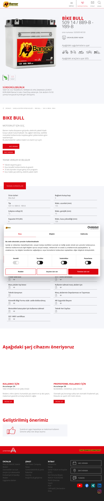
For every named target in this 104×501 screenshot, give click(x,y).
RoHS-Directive (53, 480)
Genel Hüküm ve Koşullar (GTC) (57, 471)
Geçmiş (28, 475)
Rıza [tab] (20, 234)
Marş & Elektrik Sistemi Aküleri (23, 108)
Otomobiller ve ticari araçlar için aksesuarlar (11, 471)
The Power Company (33, 464)
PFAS (50, 491)
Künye (50, 467)
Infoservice (52, 464)
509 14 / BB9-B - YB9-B (49, 108)
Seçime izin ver (52, 272)
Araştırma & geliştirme (33, 478)
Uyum (50, 483)
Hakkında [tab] (84, 234)
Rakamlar (28, 472)
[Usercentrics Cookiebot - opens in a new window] (89, 227)
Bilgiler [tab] (52, 234)
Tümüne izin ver (83, 272)
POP (49, 486)
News (27, 467)
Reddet (20, 272)
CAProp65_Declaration (56, 488)
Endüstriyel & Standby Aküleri (11, 476)
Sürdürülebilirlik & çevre (34, 469)
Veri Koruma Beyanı (55, 475)
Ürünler (8, 108)
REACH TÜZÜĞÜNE (55, 478)
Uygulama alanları (9, 480)
